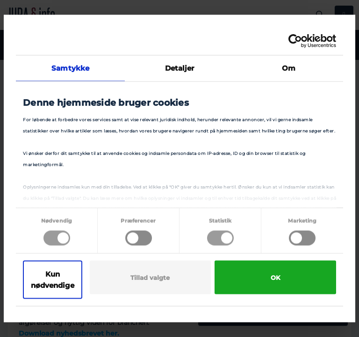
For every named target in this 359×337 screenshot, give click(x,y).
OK (275, 277)
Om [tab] (288, 68)
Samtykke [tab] (70, 68)
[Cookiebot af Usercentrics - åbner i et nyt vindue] (295, 41)
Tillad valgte (150, 277)
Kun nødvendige (52, 280)
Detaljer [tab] (179, 68)
